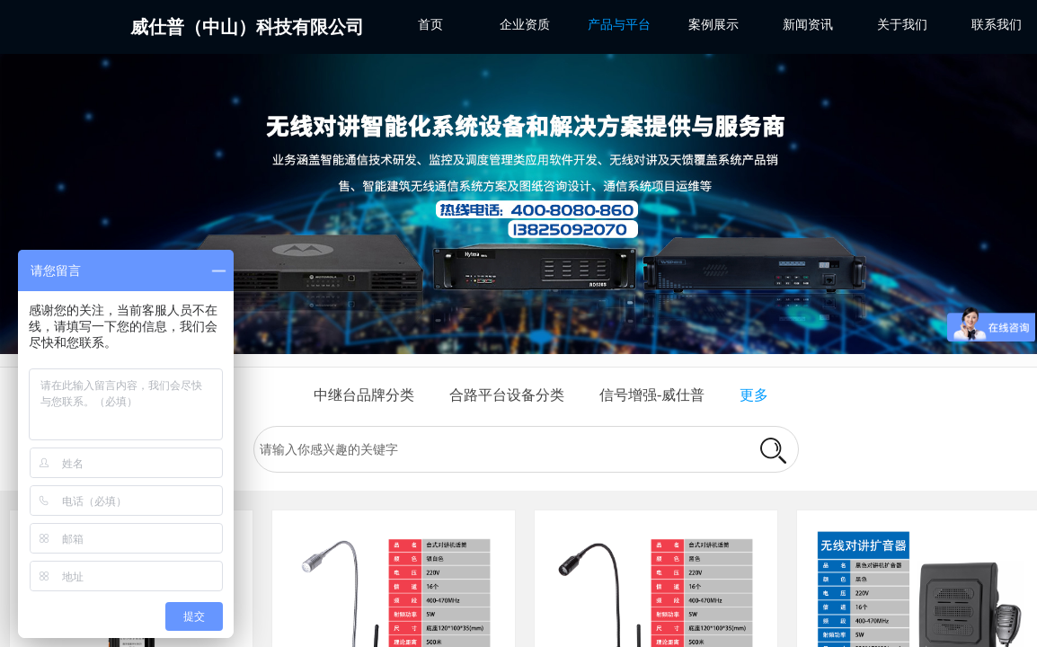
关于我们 (902, 24)
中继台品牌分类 (364, 395)
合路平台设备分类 (506, 395)
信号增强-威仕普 (652, 395)
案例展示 (713, 24)
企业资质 (525, 24)
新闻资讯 (808, 24)
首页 (430, 24)
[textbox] (500, 450)
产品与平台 (619, 24)
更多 (754, 395)
